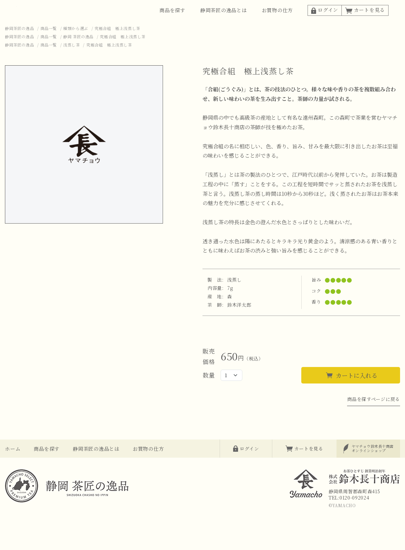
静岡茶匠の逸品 (19, 45)
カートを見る (365, 18)
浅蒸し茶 (71, 62)
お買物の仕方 (277, 18)
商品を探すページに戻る (373, 416)
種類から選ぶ (75, 45)
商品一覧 (48, 45)
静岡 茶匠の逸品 (78, 53)
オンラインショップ (372, 465)
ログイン (324, 18)
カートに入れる (356, 392)
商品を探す (172, 18)
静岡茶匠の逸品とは (223, 18)
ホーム (12, 465)
